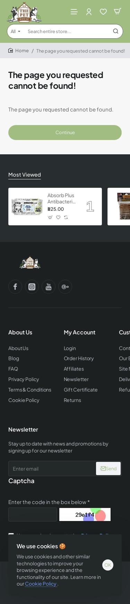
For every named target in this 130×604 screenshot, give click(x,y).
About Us (20, 332)
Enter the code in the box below (47, 501)
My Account (79, 332)
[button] (50, 217)
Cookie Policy (41, 583)
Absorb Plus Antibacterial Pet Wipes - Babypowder (62, 198)
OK (107, 565)
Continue (65, 132)
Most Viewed (24, 174)
